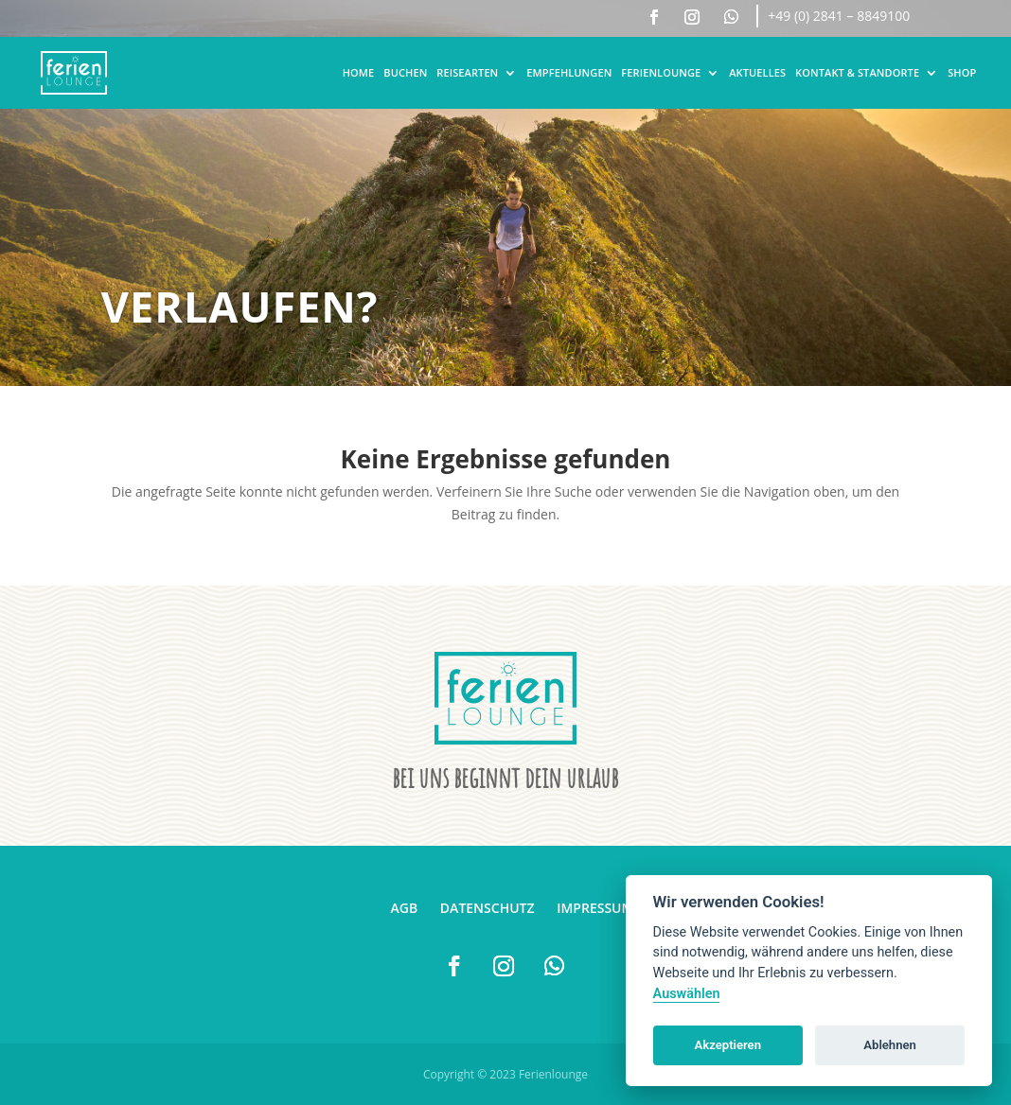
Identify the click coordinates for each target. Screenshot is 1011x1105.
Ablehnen (889, 1045)
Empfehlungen (569, 72)
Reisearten (467, 72)
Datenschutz (487, 908)
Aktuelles (757, 72)
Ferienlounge (661, 72)
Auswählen (686, 994)
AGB (404, 908)
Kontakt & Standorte (857, 72)
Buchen (405, 72)
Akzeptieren (728, 1045)
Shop (962, 72)
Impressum (595, 908)
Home (359, 72)
